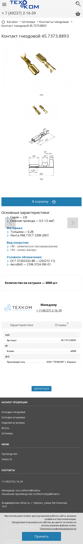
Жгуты (5, 428)
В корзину (45, 201)
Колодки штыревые (13, 417)
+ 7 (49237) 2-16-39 (19, 13)
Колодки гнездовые (13, 412)
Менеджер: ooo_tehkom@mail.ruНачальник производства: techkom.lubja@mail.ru (31, 492)
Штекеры (7, 433)
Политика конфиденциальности (58, 528)
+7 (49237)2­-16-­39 (12, 481)
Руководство (9, 454)
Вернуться (41, 388)
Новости (7, 459)
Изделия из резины (13, 422)
